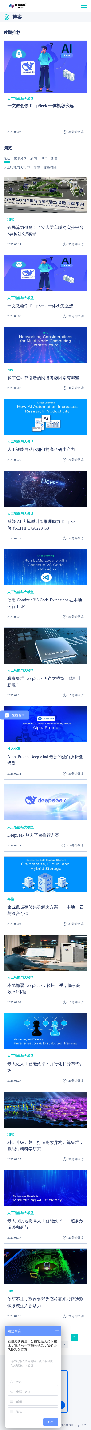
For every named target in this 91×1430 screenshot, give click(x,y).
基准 (53, 158)
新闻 (33, 158)
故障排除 (50, 167)
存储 (36, 167)
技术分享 (20, 158)
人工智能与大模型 (17, 167)
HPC (43, 158)
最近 (7, 158)
